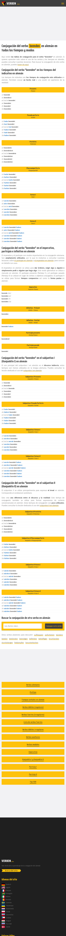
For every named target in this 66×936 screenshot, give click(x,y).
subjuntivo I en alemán (32, 371)
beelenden (13, 639)
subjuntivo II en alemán (49, 505)
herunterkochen (31, 643)
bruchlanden (54, 639)
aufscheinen (49, 635)
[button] (62, 3)
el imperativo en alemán (44, 261)
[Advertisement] (33, 23)
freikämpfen (19, 643)
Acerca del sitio (11, 870)
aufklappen (38, 635)
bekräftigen (42, 639)
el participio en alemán (23, 261)
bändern (59, 635)
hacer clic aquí (23, 65)
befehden (33, 639)
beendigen (23, 639)
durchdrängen (7, 643)
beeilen (5, 639)
